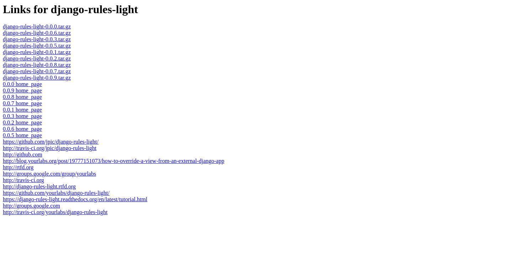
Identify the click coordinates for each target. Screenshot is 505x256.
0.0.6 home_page (22, 129)
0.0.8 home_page (22, 97)
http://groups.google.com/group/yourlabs (49, 174)
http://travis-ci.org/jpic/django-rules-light (49, 148)
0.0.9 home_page (22, 90)
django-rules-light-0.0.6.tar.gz (37, 33)
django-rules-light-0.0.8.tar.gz (37, 65)
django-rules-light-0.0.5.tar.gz (37, 46)
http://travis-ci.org (23, 180)
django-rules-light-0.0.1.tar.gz (37, 52)
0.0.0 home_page (22, 84)
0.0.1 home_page (22, 110)
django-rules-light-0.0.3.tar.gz (37, 39)
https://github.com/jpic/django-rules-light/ (51, 142)
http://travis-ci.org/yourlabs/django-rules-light (55, 212)
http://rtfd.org (18, 167)
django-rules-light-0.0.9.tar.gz (37, 78)
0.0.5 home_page (22, 135)
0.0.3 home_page (22, 116)
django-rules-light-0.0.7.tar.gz (37, 71)
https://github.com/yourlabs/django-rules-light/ (56, 193)
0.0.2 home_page (22, 122)
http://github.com (22, 154)
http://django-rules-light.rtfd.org (39, 186)
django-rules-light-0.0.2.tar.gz (37, 58)
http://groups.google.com (31, 206)
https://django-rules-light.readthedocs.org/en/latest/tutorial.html (75, 199)
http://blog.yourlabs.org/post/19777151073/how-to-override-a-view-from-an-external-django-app (113, 161)
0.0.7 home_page (22, 103)
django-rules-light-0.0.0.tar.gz (37, 26)
